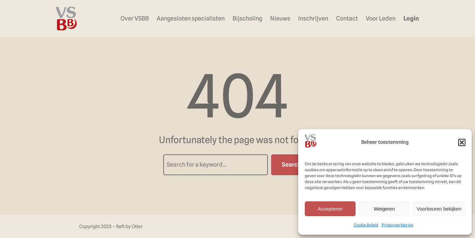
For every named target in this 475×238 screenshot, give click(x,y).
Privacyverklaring (397, 224)
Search (291, 164)
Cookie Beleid (366, 224)
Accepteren (330, 209)
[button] (462, 142)
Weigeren (384, 209)
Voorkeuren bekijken (439, 209)
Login (411, 18)
